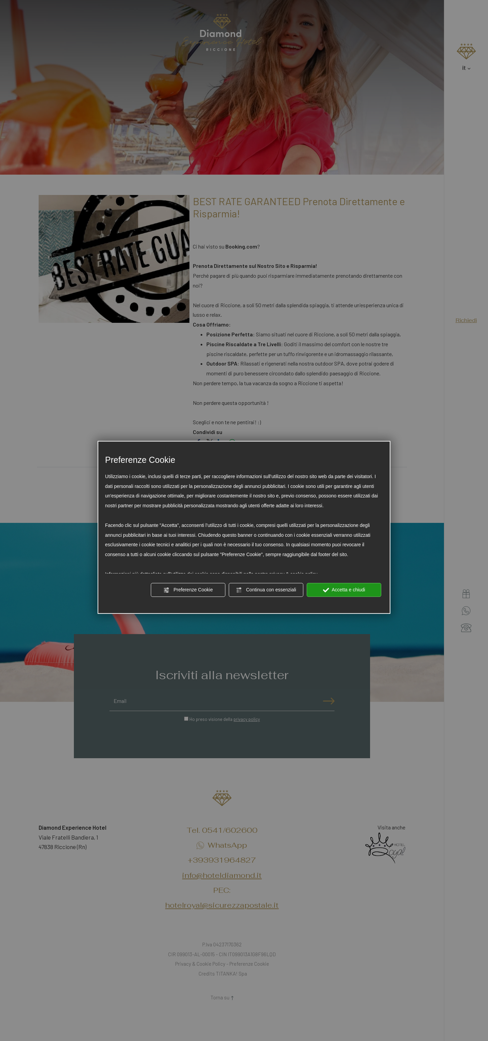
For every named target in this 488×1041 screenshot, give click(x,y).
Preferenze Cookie (188, 590)
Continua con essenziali (266, 590)
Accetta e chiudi (344, 590)
